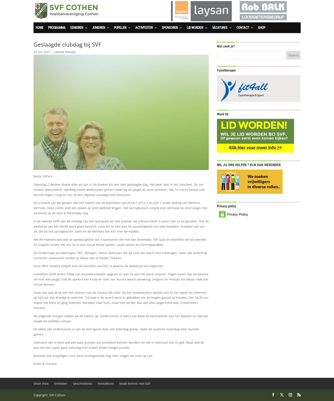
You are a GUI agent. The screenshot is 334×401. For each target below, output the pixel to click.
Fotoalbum (106, 383)
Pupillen (120, 28)
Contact (242, 28)
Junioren (98, 28)
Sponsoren (170, 28)
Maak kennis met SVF (134, 383)
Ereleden (60, 383)
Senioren (76, 28)
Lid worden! (195, 28)
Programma (57, 28)
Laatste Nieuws (65, 52)
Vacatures (219, 28)
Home (39, 28)
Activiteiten (144, 28)
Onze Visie (41, 383)
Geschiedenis (82, 383)
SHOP (261, 28)
